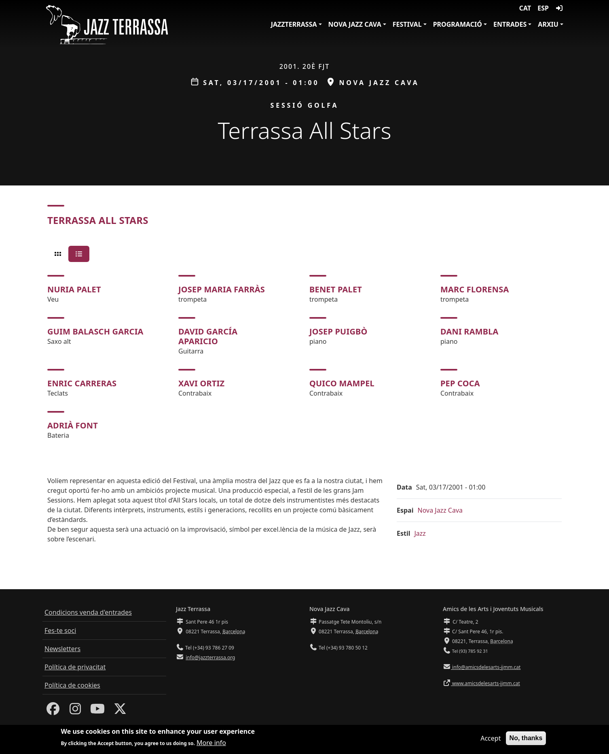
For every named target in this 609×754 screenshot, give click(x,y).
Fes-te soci (60, 630)
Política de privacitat (75, 666)
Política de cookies (72, 685)
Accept (490, 738)
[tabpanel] (304, 357)
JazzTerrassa (294, 24)
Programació (457, 24)
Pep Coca (460, 383)
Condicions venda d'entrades (88, 612)
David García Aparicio (207, 336)
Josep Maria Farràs (221, 289)
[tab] (57, 254)
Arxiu (548, 24)
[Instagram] (75, 711)
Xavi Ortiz (201, 383)
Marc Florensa (474, 289)
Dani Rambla (469, 331)
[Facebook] (53, 711)
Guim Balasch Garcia (95, 331)
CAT (525, 8)
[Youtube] (97, 711)
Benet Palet (335, 289)
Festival (407, 24)
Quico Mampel (341, 383)
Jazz (420, 533)
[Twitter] (120, 711)
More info (211, 743)
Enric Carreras (81, 383)
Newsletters (62, 648)
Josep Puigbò (338, 331)
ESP (543, 8)
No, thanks (526, 738)
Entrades (510, 24)
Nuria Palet (74, 289)
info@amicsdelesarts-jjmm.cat (485, 667)
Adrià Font (72, 425)
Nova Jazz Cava (354, 24)
